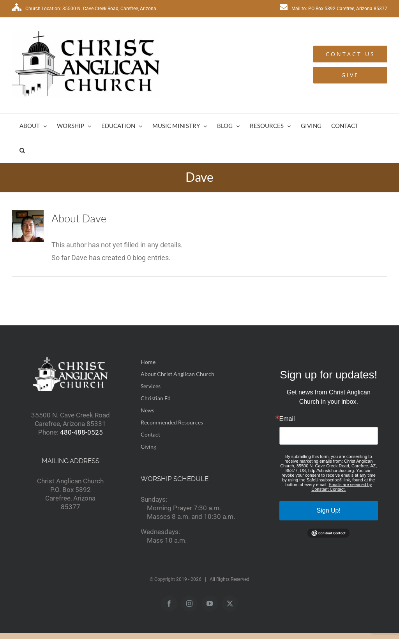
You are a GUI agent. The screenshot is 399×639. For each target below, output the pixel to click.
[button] (22, 150)
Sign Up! (329, 510)
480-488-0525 (81, 432)
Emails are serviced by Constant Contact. (341, 487)
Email (287, 419)
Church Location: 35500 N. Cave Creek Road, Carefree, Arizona (84, 8)
